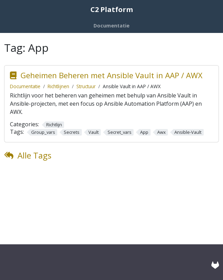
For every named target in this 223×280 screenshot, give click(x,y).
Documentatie (25, 86)
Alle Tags (34, 155)
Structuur (86, 86)
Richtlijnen (58, 86)
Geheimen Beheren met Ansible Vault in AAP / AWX (111, 75)
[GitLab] (215, 265)
